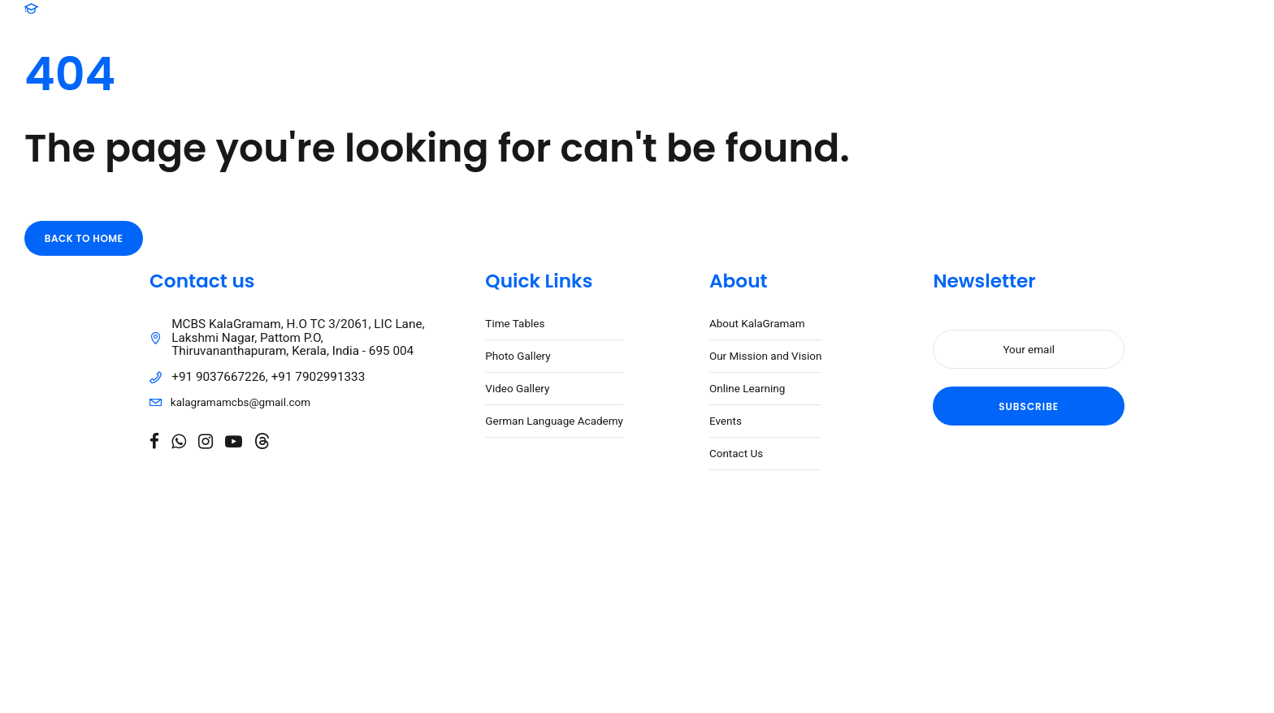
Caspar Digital (541, 592)
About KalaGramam (757, 324)
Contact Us (736, 454)
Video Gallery (517, 389)
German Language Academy (554, 422)
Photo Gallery (517, 357)
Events (725, 422)
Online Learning (747, 389)
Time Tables (514, 324)
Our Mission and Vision (765, 357)
